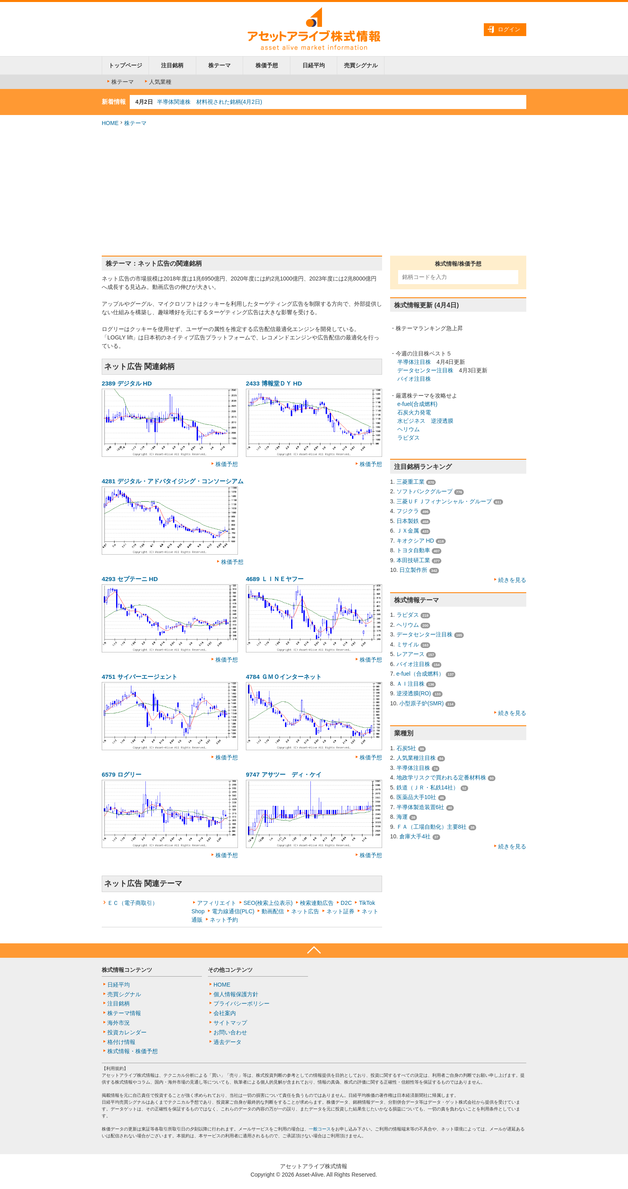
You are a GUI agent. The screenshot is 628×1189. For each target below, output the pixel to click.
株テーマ (219, 65)
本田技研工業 (413, 560)
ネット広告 (305, 911)
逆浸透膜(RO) (414, 693)
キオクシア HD (415, 540)
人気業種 (157, 82)
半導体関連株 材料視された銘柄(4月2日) (209, 102)
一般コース (320, 1128)
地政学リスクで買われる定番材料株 (441, 777)
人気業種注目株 (416, 758)
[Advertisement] (314, 191)
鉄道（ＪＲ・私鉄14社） (428, 787)
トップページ (125, 65)
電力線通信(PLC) (233, 911)
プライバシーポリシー (241, 1003)
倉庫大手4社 (415, 836)
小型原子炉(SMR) (421, 703)
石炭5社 (407, 748)
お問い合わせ (230, 1032)
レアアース (411, 654)
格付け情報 (121, 1042)
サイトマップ (230, 1022)
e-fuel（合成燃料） (420, 673)
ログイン (509, 29)
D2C (346, 903)
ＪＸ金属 (408, 530)
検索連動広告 (317, 903)
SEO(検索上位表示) (268, 903)
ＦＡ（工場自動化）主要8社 (432, 827)
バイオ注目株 (414, 378)
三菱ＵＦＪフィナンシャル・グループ (444, 501)
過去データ (227, 1042)
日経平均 (313, 65)
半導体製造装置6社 (421, 807)
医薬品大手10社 (417, 797)
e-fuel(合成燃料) (417, 404)
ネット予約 (224, 919)
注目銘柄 (172, 65)
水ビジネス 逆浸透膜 (425, 421)
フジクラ (408, 511)
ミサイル (408, 644)
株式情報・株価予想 (132, 1051)
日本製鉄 (408, 521)
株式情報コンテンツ (127, 970)
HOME (110, 123)
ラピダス (408, 437)
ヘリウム (408, 429)
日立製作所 (413, 570)
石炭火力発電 (414, 412)
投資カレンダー (127, 1032)
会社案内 (224, 1013)
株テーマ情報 (124, 1013)
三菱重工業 (411, 481)
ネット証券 (340, 911)
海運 (402, 817)
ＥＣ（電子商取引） (132, 903)
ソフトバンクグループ (425, 491)
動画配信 (273, 911)
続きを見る (512, 580)
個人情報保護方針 (235, 994)
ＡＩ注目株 (411, 683)
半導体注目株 (414, 362)
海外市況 (118, 1022)
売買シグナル (361, 65)
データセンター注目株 (425, 370)
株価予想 (267, 65)
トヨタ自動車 (413, 550)
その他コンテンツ (230, 970)
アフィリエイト (216, 903)
